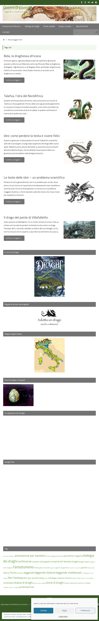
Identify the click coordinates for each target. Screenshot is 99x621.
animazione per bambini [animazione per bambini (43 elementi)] (30, 555)
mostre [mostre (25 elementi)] (68, 578)
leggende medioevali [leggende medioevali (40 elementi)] (69, 572)
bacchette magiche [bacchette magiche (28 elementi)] (73, 556)
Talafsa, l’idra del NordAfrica (23, 95)
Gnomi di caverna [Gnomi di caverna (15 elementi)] (75, 568)
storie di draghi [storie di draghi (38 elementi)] (55, 583)
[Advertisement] (49, 504)
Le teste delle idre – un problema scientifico (34, 177)
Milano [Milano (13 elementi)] (46, 578)
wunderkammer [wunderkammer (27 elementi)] (26, 587)
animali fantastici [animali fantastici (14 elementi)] (8, 556)
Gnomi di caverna (17, 7)
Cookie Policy (63, 616)
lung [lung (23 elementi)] (42, 578)
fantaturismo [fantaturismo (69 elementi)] (23, 567)
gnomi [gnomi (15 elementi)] (53, 568)
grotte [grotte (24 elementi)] (84, 567)
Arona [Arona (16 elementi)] (48, 556)
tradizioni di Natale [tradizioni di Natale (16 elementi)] (84, 583)
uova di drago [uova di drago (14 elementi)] (13, 587)
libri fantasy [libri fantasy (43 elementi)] (15, 577)
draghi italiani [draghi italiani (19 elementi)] (84, 561)
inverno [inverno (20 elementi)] (20, 572)
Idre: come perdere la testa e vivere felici (32, 135)
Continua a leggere (14, 80)
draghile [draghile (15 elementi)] (92, 562)
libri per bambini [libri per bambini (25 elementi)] (31, 578)
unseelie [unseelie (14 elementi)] (5, 587)
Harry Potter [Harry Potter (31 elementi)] (10, 573)
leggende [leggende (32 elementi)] (29, 573)
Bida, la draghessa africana (22, 55)
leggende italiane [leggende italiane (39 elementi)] (44, 572)
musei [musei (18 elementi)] (74, 578)
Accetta (43, 610)
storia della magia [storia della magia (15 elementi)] (39, 583)
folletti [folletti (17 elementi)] (36, 567)
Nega (64, 610)
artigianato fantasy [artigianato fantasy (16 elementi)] (57, 556)
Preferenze (85, 610)
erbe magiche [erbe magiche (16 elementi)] (8, 567)
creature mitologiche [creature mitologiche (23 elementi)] (41, 561)
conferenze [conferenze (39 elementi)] (24, 561)
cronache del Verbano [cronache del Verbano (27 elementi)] (61, 561)
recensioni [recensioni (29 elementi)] (8, 583)
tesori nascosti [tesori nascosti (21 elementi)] (70, 582)
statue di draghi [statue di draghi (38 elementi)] (23, 583)
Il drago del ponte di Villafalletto (26, 217)
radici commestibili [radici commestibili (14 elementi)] (87, 578)
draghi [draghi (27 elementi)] (75, 561)
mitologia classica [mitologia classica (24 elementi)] (56, 578)
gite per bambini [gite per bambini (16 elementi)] (45, 567)
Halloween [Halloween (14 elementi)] (91, 568)
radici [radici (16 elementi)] (79, 578)
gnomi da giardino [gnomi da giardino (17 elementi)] (62, 567)
